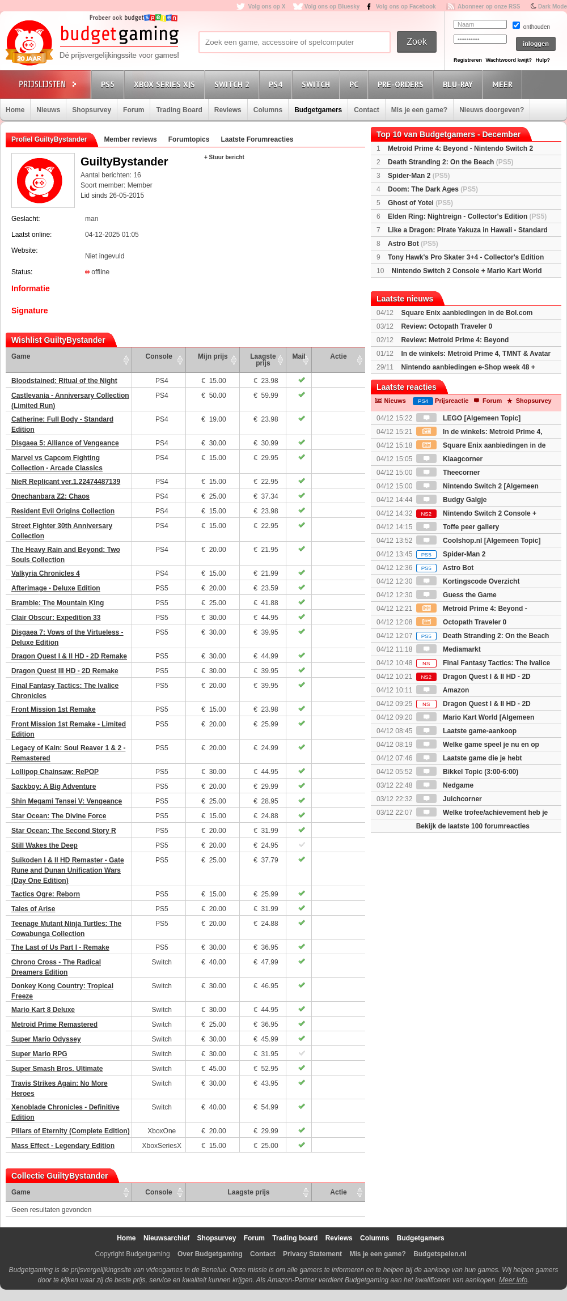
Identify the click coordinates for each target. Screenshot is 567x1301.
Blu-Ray (459, 84)
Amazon (442, 690)
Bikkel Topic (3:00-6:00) (467, 772)
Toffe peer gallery (457, 527)
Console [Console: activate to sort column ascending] (159, 356)
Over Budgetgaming (210, 1254)
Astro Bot (413, 244)
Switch (317, 84)
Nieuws (48, 110)
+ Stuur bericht (224, 157)
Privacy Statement (312, 1254)
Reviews (228, 110)
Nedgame (444, 785)
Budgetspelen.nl (439, 1254)
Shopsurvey (91, 110)
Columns (267, 110)
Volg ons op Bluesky (332, 6)
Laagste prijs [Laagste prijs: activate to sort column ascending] (263, 359)
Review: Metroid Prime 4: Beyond (455, 340)
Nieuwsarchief (166, 1238)
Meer (504, 84)
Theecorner (448, 473)
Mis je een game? (419, 110)
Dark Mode (552, 6)
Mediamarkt (448, 649)
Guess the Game (456, 595)
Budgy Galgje (451, 500)
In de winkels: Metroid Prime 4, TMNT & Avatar (476, 354)
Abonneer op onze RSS (489, 6)
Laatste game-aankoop (466, 731)
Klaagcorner (449, 459)
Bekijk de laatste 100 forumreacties (473, 826)
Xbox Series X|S (166, 84)
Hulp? (542, 60)
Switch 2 (233, 84)
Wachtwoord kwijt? (508, 60)
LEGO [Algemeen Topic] (468, 418)
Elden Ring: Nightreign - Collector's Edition (467, 216)
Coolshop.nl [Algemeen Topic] (478, 541)
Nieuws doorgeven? (491, 110)
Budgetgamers (318, 110)
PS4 (277, 84)
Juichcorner (449, 799)
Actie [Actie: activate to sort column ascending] (338, 356)
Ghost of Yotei (420, 203)
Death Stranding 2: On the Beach (450, 162)
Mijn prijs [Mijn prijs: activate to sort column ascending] (213, 356)
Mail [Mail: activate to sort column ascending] (299, 356)
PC (355, 84)
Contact (366, 110)
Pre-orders (402, 84)
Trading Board (179, 110)
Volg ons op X (266, 6)
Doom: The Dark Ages (433, 189)
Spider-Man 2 (419, 176)
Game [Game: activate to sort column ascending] (20, 356)
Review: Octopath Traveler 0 (446, 326)
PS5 (109, 84)
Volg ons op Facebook (406, 6)
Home (15, 110)
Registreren (468, 60)
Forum (133, 110)
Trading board (295, 1238)
